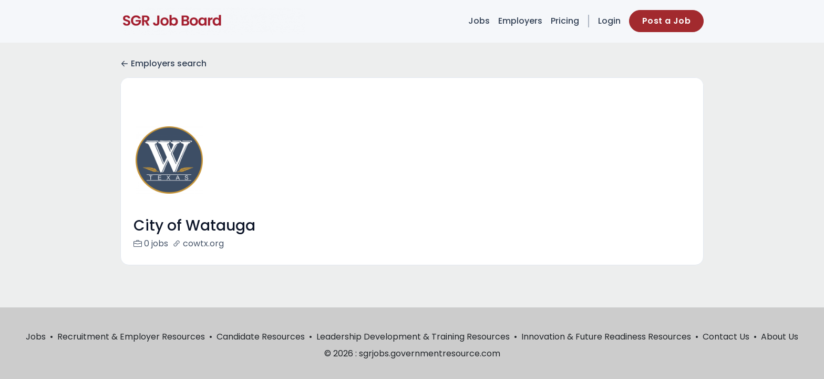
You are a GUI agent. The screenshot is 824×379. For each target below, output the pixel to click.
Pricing (565, 21)
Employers (520, 21)
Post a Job (666, 21)
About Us (779, 337)
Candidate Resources (261, 337)
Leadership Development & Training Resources (413, 337)
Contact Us (726, 337)
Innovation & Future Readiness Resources (606, 337)
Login (609, 21)
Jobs (479, 21)
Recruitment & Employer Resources (131, 337)
